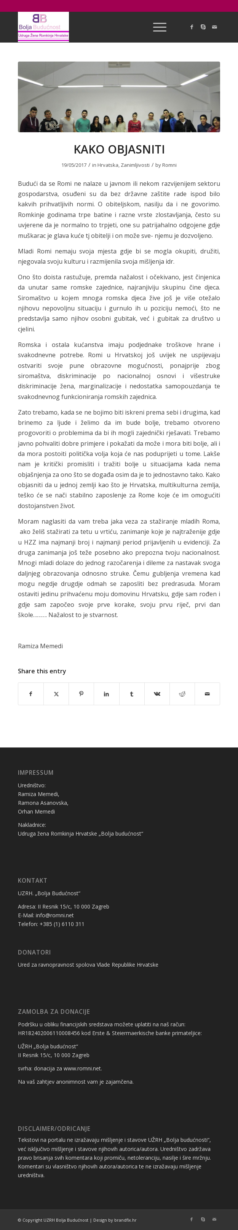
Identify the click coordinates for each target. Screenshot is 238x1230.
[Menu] (155, 27)
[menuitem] (155, 27)
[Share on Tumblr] (132, 694)
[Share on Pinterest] (81, 694)
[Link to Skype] (203, 27)
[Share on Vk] (157, 694)
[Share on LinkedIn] (106, 694)
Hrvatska (107, 164)
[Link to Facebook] (191, 27)
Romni (169, 164)
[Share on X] (56, 694)
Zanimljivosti (135, 164)
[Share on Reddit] (182, 694)
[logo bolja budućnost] (99, 27)
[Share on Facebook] (30, 694)
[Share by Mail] (207, 694)
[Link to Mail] (214, 27)
